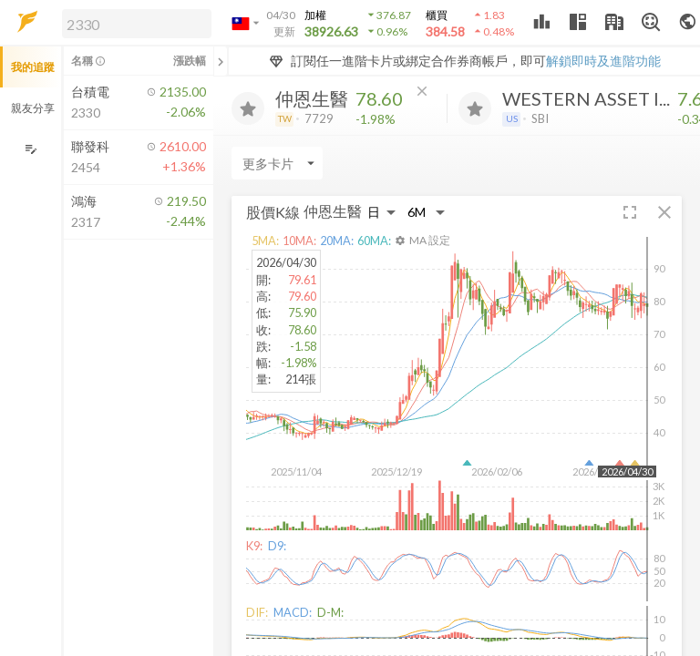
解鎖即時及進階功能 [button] (603, 60)
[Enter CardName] (277, 163)
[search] (136, 23)
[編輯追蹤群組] (30, 148)
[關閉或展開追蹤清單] (220, 61)
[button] (133, 23)
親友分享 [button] (33, 108)
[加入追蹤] (248, 108)
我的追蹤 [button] (33, 67)
